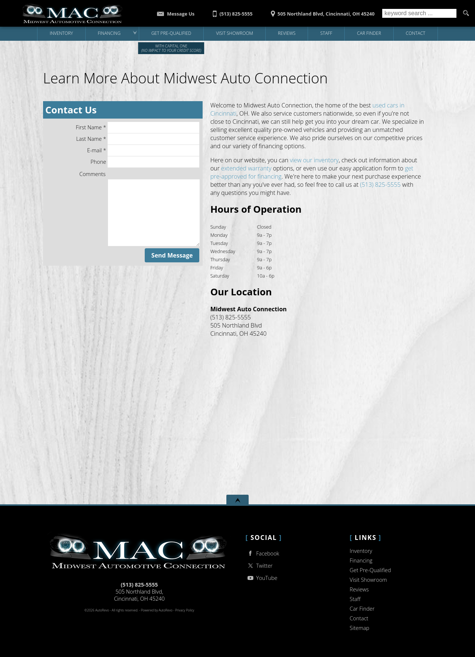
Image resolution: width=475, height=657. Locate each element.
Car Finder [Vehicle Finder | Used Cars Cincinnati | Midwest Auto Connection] (369, 33)
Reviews (287, 33)
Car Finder (362, 608)
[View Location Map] (321, 11)
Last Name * (137, 139)
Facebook (262, 553)
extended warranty (246, 168)
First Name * (137, 127)
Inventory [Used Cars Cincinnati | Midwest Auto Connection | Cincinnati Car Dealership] (61, 33)
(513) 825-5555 (380, 184)
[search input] (419, 13)
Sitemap (359, 627)
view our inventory (314, 160)
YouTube (262, 578)
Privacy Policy (184, 610)
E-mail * (143, 150)
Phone (145, 161)
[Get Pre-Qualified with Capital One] (171, 34)
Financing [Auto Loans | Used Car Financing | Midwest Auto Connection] (109, 33)
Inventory (361, 550)
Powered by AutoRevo (157, 610)
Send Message (172, 255)
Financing (361, 560)
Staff (326, 33)
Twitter (259, 565)
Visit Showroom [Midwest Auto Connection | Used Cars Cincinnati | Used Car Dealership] (234, 33)
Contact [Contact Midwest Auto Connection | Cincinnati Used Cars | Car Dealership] (416, 33)
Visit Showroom (368, 579)
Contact (359, 618)
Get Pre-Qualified (370, 570)
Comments (92, 173)
